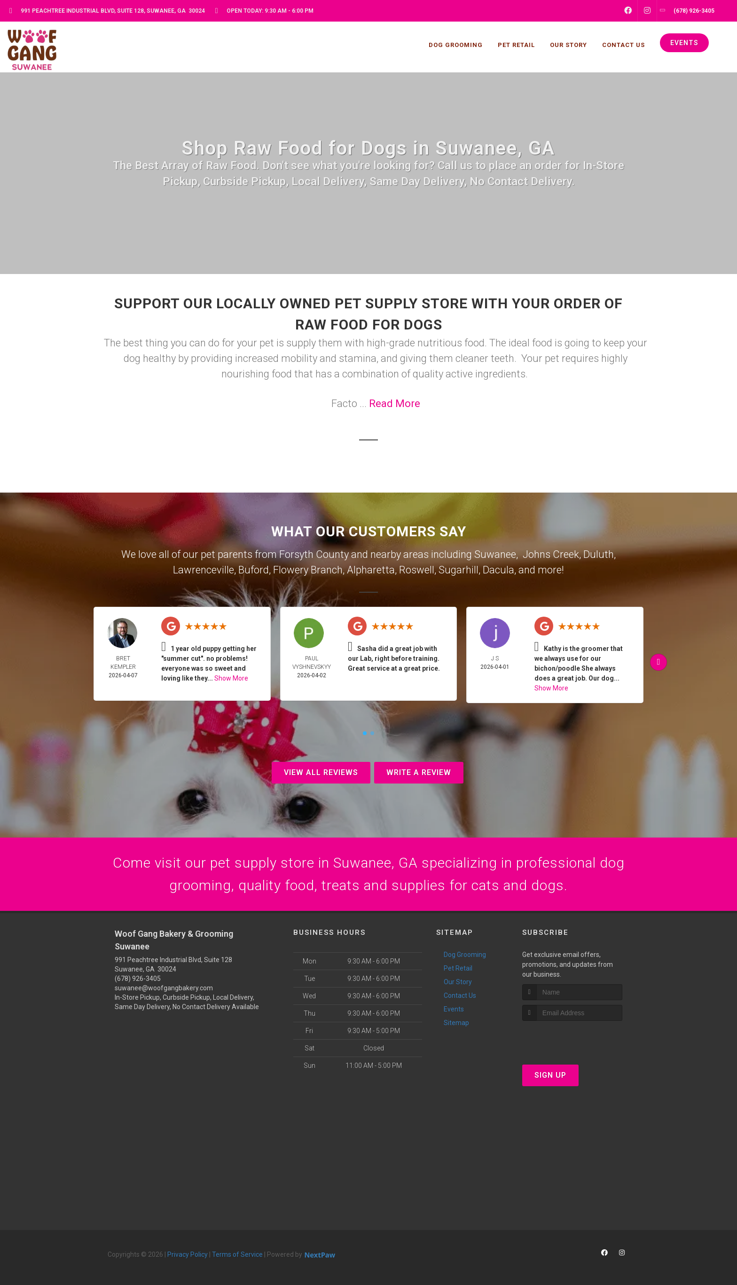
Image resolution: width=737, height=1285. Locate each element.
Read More (394, 403)
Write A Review (418, 772)
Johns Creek (551, 554)
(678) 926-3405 (138, 978)
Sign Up (550, 1075)
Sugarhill (458, 570)
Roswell (416, 570)
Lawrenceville (203, 570)
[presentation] (572, 1038)
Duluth (598, 554)
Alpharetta (371, 570)
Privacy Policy (187, 1254)
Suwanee (495, 554)
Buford (253, 570)
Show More (231, 678)
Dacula (498, 570)
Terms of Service (237, 1254)
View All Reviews (321, 772)
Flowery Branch (308, 570)
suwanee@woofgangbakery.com (164, 988)
